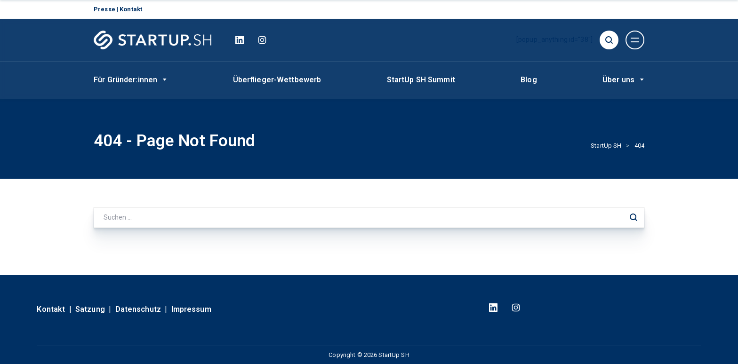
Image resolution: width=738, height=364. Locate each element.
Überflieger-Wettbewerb (277, 79)
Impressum (191, 309)
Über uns (618, 79)
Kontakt (131, 9)
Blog (529, 79)
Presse (105, 9)
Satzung (90, 309)
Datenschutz (138, 309)
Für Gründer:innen (125, 79)
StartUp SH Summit (421, 79)
